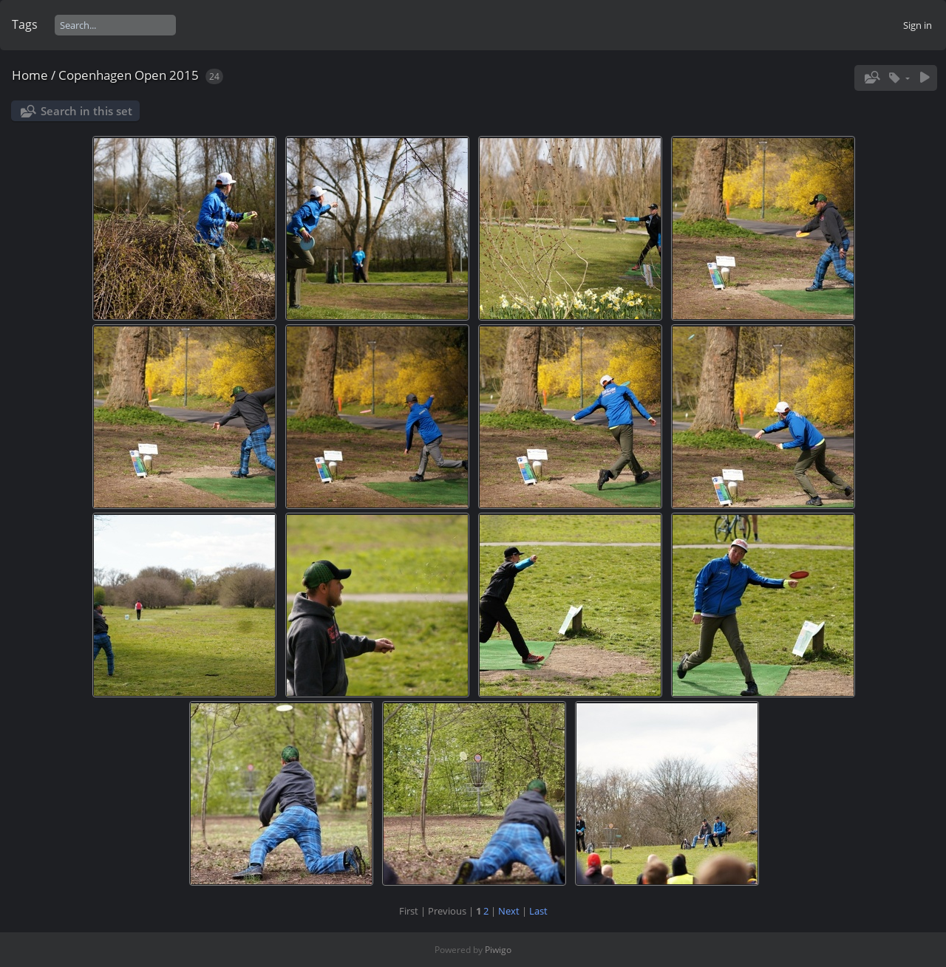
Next (509, 911)
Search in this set (86, 110)
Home (30, 74)
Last (538, 911)
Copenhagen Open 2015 (128, 74)
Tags (25, 24)
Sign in (917, 25)
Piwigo (498, 949)
